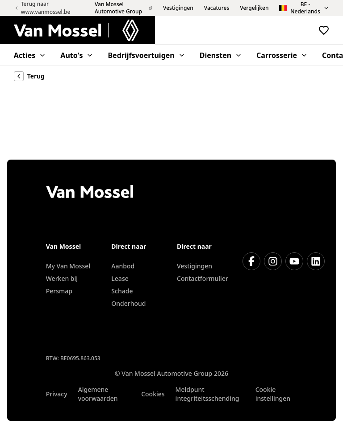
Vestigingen (194, 266)
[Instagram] (273, 261)
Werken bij (62, 278)
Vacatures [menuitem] (216, 8)
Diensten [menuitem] (221, 55)
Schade (122, 291)
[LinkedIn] (316, 261)
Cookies (152, 394)
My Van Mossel (68, 266)
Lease (119, 278)
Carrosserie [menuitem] (282, 55)
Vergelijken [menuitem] (254, 8)
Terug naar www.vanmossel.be (42, 8)
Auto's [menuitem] (76, 55)
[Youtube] (294, 261)
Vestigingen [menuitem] (178, 8)
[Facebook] (251, 261)
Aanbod (122, 266)
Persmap (59, 291)
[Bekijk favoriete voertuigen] (323, 30)
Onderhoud (128, 303)
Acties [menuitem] (30, 55)
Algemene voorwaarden (98, 394)
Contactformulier (202, 278)
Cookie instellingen (272, 394)
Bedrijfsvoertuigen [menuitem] (146, 55)
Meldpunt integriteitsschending (207, 394)
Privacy (56, 394)
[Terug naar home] (84, 30)
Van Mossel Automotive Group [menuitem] (123, 8)
